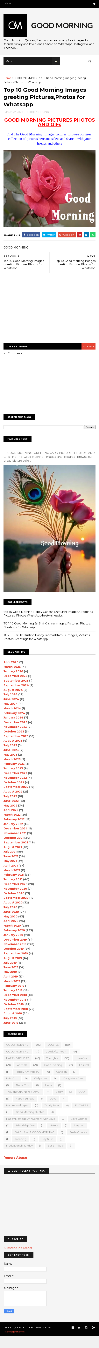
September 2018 (16, 1020)
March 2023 (12, 771)
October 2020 (14, 905)
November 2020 (15, 900)
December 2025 (16, 688)
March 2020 (12, 937)
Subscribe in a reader (18, 1259)
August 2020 (13, 914)
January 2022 (13, 835)
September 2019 (16, 965)
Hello (49, 1096)
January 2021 (13, 891)
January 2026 (14, 683)
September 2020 (16, 909)
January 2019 (13, 1002)
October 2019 (14, 960)
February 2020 (14, 942)
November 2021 (15, 845)
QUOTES (53, 1056)
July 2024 (11, 706)
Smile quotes (78, 1143)
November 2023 (15, 738)
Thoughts (52, 1070)
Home (8, 79)
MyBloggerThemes (14, 1343)
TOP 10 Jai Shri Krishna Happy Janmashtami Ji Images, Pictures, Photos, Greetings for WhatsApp (47, 649)
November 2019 (15, 956)
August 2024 (13, 701)
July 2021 (10, 863)
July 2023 (11, 757)
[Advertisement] (49, 323)
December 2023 (16, 734)
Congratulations (73, 1090)
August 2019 (13, 969)
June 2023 (11, 761)
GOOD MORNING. (18, 1063)
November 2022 (15, 789)
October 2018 (14, 1016)
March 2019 (12, 993)
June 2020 (11, 923)
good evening (53, 1076)
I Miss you (12, 1090)
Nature (54, 1137)
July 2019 (10, 974)
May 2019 (10, 983)
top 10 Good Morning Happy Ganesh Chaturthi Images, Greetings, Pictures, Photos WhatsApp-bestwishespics (49, 625)
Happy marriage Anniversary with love (31, 1130)
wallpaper (40, 1090)
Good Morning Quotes (30, 1123)
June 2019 (11, 979)
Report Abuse (15, 1169)
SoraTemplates (25, 1338)
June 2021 (11, 868)
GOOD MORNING (25, 79)
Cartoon (62, 1083)
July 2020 (11, 919)
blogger (87, 359)
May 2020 (11, 928)
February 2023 (14, 775)
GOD (82, 1103)
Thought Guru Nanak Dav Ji (23, 1103)
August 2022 (13, 803)
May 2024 (11, 715)
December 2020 (16, 895)
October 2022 (14, 794)
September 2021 (16, 854)
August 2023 (13, 752)
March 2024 (12, 720)
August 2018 (13, 1025)
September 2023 (16, 748)
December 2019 (15, 951)
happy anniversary (28, 1083)
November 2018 (15, 1011)
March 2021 (12, 882)
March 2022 (12, 826)
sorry (59, 1103)
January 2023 (13, 780)
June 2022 (11, 812)
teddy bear (52, 1117)
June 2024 (11, 711)
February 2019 (14, 997)
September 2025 (16, 692)
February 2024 (14, 724)
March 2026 (12, 678)
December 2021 (15, 840)
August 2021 (13, 859)
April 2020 (11, 933)
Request (79, 1137)
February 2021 (14, 886)
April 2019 (11, 988)
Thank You (22, 1096)
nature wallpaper (18, 1117)
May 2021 (10, 873)
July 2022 (11, 808)
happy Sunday (25, 1110)
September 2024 (16, 697)
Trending (21, 1150)
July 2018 (10, 1030)
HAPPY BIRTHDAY (18, 1070)
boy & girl (48, 1150)
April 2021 (11, 877)
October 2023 (14, 743)
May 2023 (11, 766)
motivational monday (20, 1157)
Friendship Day (25, 1137)
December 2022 (16, 784)
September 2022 (16, 798)
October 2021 (14, 849)
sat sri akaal (56, 1157)
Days (53, 1110)
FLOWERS (81, 1117)
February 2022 (14, 831)
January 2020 (14, 946)
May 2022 (11, 817)
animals (22, 1076)
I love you (82, 1070)
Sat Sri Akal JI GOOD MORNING (35, 1143)
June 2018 (11, 1034)
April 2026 (11, 674)
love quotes (79, 1130)
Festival (84, 1076)
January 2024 (14, 729)
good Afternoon (56, 1063)
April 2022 (11, 822)
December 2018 (15, 1007)
